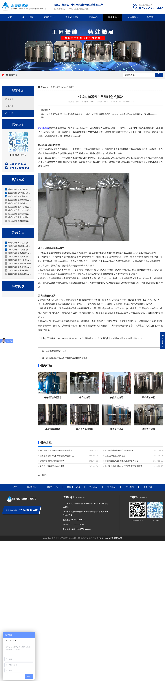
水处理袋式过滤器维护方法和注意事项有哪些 (123, 466)
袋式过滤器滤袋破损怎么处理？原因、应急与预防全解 (18, 214)
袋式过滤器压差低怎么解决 (18, 210)
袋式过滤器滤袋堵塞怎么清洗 (18, 200)
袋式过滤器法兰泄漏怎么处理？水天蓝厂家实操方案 (18, 196)
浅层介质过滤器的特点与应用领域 (119, 450)
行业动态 (9, 113)
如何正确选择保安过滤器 (56, 351)
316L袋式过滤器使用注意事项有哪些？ (56, 450)
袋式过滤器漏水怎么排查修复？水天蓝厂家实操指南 (18, 217)
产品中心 (93, 17)
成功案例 (132, 17)
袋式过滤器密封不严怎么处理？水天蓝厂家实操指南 (18, 207)
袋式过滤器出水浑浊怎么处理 (18, 221)
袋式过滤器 (27, 17)
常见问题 (9, 106)
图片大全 (9, 99)
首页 (9, 17)
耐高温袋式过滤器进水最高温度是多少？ (121, 461)
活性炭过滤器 (71, 17)
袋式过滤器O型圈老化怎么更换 (18, 193)
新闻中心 (112, 17)
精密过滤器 (49, 17)
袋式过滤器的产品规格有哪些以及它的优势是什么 (66, 358)
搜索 (159, 75)
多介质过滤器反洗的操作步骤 (52, 466)
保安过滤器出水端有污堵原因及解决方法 (57, 456)
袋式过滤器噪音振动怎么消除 (18, 203)
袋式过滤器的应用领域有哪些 (52, 461)
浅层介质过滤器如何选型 (115, 456)
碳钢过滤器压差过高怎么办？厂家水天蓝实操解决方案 (18, 189)
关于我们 (151, 17)
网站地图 (118, 538)
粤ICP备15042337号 (105, 538)
